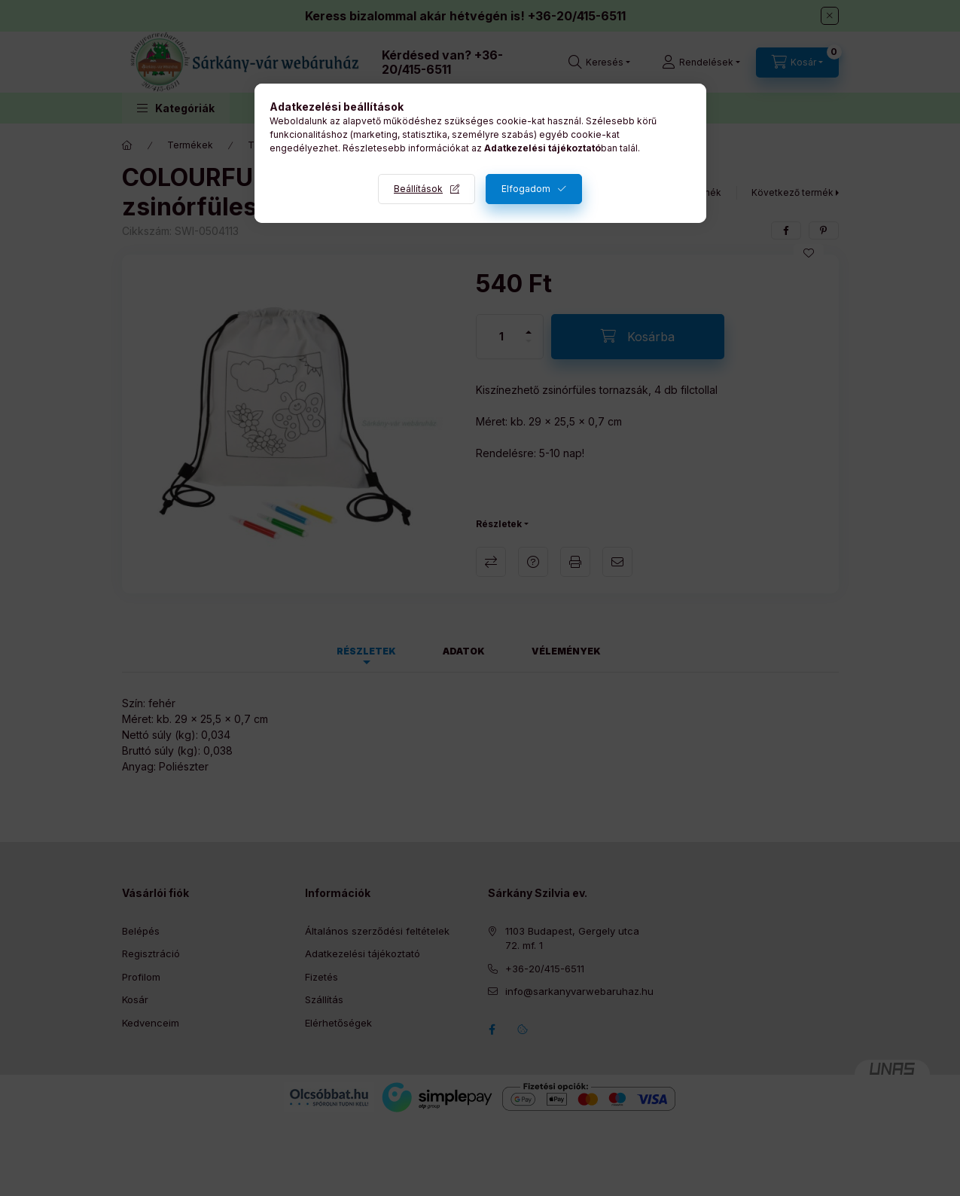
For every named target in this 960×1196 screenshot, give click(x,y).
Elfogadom (525, 188)
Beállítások (418, 188)
